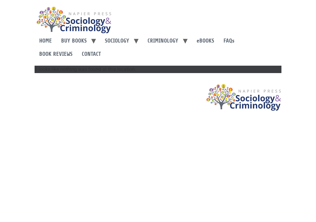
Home (45, 41)
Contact (91, 54)
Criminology (163, 41)
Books (205, 41)
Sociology (117, 41)
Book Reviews (56, 54)
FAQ (229, 41)
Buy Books (74, 41)
